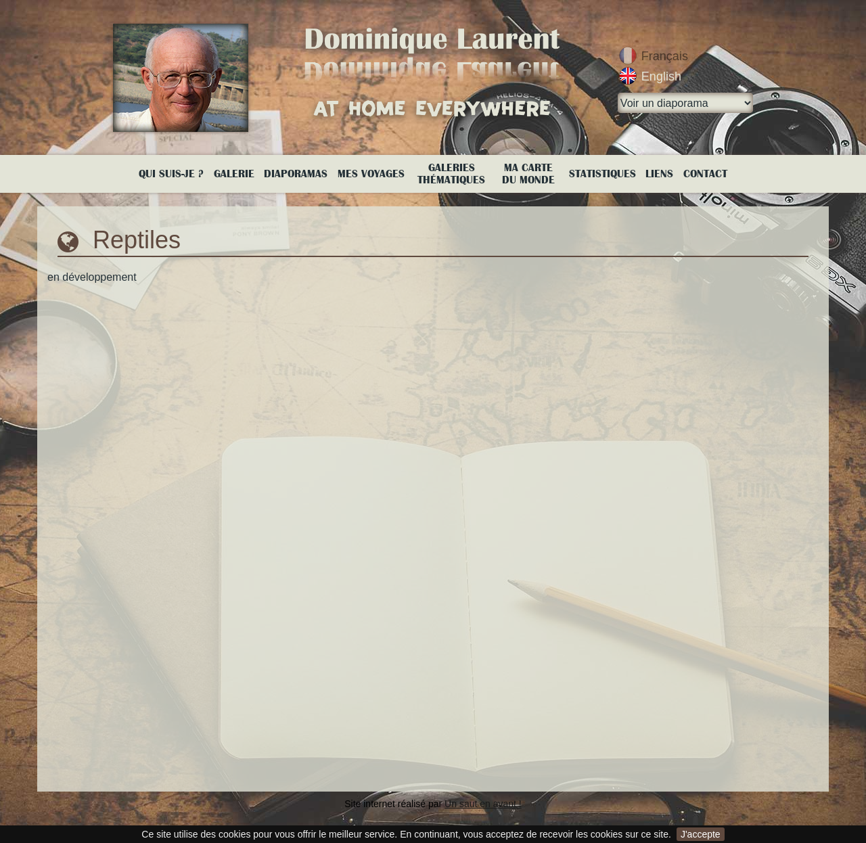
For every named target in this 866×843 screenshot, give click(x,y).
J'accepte (701, 834)
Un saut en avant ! (483, 803)
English (661, 76)
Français (664, 56)
